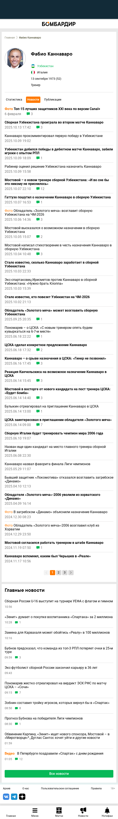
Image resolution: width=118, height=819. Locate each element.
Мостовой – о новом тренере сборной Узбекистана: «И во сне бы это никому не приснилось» (57, 182)
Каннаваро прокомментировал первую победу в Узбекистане (54, 136)
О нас (25, 788)
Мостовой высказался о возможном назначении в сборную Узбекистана (52, 230)
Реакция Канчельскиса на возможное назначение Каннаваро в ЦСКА (56, 374)
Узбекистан (45, 66)
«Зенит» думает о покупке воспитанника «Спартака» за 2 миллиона (59, 617)
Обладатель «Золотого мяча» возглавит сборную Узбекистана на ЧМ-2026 (48, 212)
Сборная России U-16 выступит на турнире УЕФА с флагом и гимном (59, 601)
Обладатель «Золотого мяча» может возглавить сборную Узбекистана (51, 312)
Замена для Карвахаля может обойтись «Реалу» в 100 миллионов (57, 632)
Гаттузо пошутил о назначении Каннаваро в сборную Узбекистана (58, 197)
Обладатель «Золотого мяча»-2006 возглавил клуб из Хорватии (52, 527)
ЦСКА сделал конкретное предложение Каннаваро (46, 345)
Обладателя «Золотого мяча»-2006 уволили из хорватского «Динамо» (52, 496)
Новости (33, 99)
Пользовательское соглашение (60, 788)
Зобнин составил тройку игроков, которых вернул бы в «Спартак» (57, 703)
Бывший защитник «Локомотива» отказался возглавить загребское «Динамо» (59, 479)
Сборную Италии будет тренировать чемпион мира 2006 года (54, 433)
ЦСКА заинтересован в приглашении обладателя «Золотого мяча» (58, 420)
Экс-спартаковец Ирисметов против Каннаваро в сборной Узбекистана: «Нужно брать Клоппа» (51, 281)
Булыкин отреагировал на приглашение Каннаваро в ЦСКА (52, 406)
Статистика (14, 99)
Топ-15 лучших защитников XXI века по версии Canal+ (52, 109)
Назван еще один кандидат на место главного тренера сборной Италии (55, 449)
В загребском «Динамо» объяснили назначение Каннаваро (56, 512)
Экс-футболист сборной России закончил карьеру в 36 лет (51, 668)
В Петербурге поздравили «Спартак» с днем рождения (54, 753)
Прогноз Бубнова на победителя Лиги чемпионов (44, 718)
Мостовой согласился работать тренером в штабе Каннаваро (54, 543)
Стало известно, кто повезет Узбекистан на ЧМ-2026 (47, 297)
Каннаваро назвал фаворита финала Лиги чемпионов (47, 464)
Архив (6, 788)
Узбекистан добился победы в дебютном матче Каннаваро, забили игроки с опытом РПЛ (59, 151)
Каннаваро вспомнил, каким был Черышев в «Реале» (48, 556)
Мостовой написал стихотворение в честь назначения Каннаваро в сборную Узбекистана (58, 247)
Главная (10, 37)
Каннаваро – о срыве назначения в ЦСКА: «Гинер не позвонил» (55, 358)
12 (42, 189)
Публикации (52, 99)
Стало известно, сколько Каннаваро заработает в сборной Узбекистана (52, 264)
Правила (96, 788)
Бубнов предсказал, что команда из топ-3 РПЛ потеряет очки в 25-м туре (59, 650)
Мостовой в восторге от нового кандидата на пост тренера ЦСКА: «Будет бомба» (58, 391)
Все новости (59, 774)
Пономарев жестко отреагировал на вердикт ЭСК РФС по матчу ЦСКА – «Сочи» (56, 685)
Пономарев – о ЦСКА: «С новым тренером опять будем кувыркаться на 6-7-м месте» (48, 329)
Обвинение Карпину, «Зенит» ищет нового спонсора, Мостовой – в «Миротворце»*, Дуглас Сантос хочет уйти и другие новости (57, 736)
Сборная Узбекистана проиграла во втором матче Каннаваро (54, 122)
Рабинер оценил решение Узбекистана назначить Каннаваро (53, 167)
